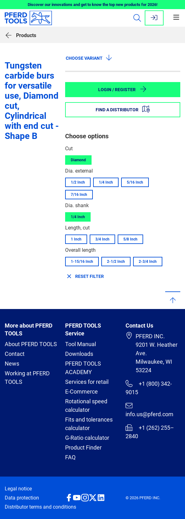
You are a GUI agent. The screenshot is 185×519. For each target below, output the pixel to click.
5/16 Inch (135, 182)
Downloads (79, 354)
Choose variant (89, 57)
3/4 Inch (102, 239)
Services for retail (87, 381)
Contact (15, 354)
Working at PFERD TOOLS (27, 377)
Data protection (22, 498)
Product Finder (83, 447)
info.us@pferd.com (149, 409)
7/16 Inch (79, 194)
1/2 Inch (78, 182)
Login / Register (122, 89)
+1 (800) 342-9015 (149, 387)
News (12, 363)
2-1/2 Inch (116, 261)
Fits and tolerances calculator (89, 423)
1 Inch (76, 239)
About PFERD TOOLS (31, 344)
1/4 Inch (106, 182)
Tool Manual (80, 344)
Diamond (78, 160)
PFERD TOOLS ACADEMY (83, 367)
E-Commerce (81, 391)
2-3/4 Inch (148, 261)
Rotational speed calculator (86, 405)
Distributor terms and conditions (40, 507)
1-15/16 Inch (82, 261)
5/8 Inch (130, 239)
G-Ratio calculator (87, 437)
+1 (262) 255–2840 (150, 431)
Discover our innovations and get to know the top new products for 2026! (93, 4)
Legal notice (18, 489)
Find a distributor (123, 109)
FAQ (70, 457)
